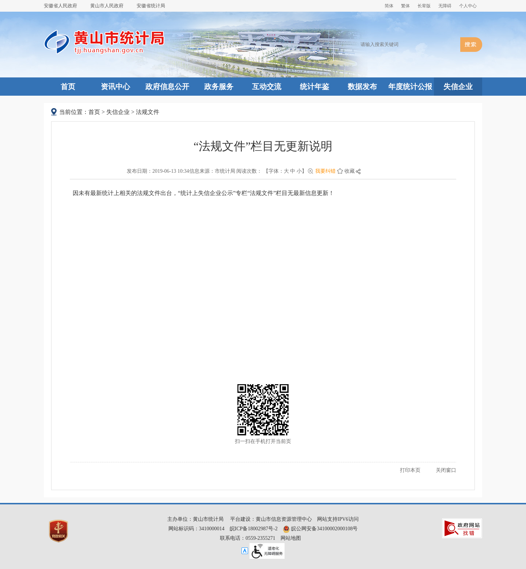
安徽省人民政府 (60, 5)
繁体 (405, 5)
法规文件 (147, 112)
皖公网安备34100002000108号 (320, 528)
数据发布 (362, 87)
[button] (424, 6)
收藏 (349, 171)
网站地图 (291, 538)
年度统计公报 (410, 87)
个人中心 (468, 5)
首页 (68, 87)
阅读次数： (249, 171)
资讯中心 (115, 87)
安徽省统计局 (151, 5)
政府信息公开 (167, 87)
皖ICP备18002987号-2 (254, 528)
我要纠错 (325, 171)
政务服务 (218, 87)
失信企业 (458, 87)
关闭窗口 (446, 470)
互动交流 (266, 87)
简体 (389, 5)
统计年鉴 (314, 87)
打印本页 (410, 470)
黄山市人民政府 (106, 5)
